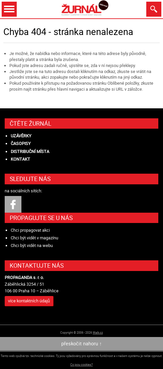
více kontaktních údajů (29, 301)
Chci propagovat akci (30, 230)
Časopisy (21, 143)
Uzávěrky (21, 136)
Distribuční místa (30, 151)
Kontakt (20, 159)
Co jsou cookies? (81, 364)
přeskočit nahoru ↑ (81, 343)
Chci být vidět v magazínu (34, 238)
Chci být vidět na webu (32, 245)
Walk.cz (98, 332)
